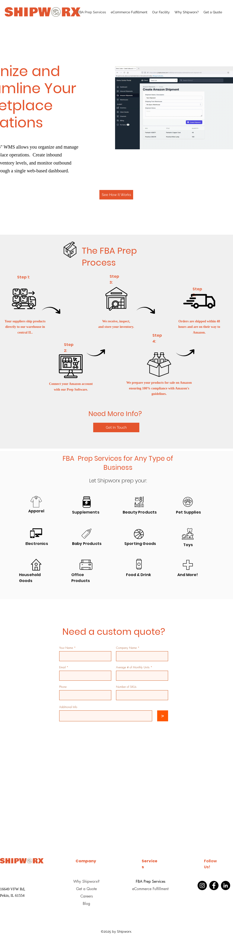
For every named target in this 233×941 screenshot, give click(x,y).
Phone (63, 686)
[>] (162, 715)
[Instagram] (202, 885)
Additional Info (68, 707)
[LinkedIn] (225, 885)
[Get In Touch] (116, 427)
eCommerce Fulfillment (150, 888)
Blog (86, 903)
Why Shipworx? (86, 881)
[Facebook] (213, 885)
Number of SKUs (126, 686)
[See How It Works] (116, 194)
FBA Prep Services (150, 881)
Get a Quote (86, 888)
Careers (86, 896)
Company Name (126, 647)
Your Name (66, 647)
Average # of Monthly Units (133, 667)
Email (62, 667)
